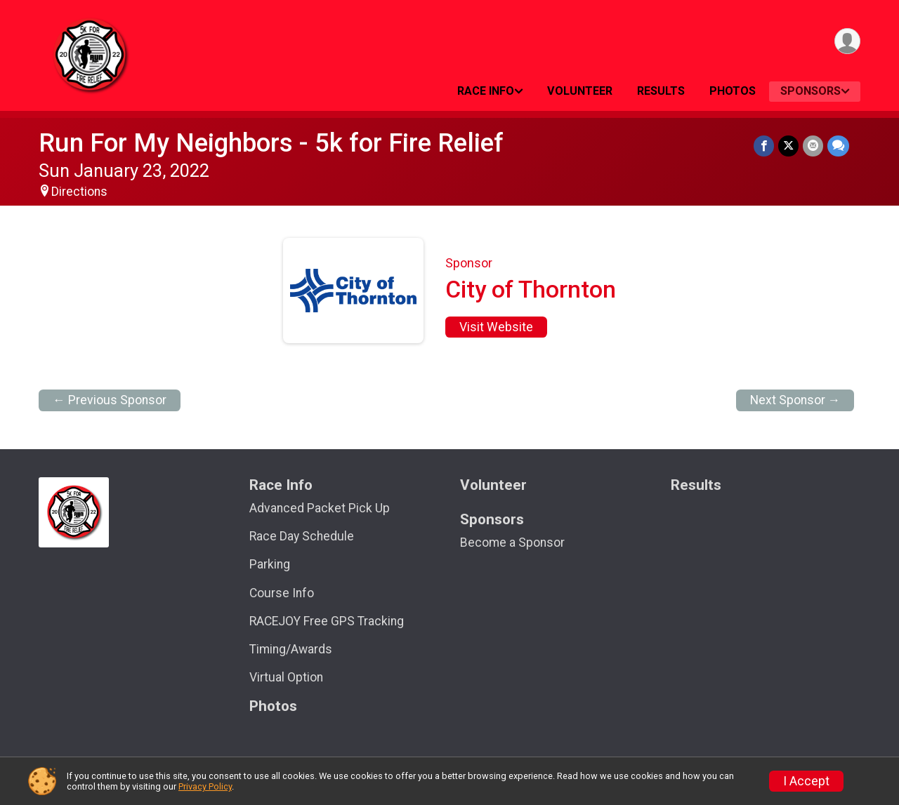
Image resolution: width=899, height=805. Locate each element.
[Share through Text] (838, 145)
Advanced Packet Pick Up (319, 508)
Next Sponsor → (795, 400)
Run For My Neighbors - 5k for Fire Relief (271, 143)
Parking (269, 564)
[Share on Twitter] (788, 145)
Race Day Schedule (301, 536)
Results (661, 91)
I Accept (806, 781)
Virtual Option (286, 677)
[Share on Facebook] (764, 145)
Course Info (281, 593)
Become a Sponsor (512, 542)
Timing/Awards (290, 649)
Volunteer (579, 91)
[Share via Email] (813, 145)
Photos (732, 91)
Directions (79, 192)
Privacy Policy (205, 786)
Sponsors (810, 91)
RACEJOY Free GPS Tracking (326, 621)
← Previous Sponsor (109, 400)
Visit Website (496, 327)
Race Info (485, 91)
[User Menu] (847, 41)
